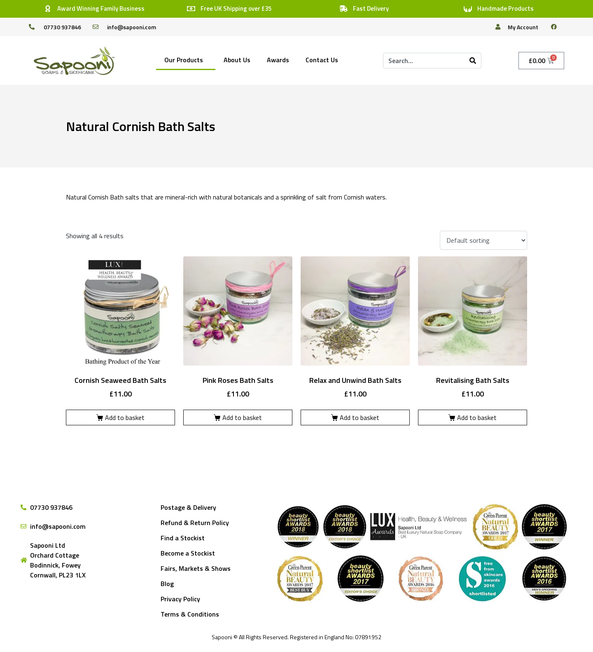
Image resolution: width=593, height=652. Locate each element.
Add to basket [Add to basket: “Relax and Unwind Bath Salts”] (359, 417)
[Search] (473, 60)
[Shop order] (483, 240)
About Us (237, 60)
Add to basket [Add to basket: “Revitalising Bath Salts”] (477, 417)
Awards (278, 60)
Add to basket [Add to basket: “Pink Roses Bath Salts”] (242, 417)
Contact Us (322, 60)
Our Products (183, 60)
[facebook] (557, 27)
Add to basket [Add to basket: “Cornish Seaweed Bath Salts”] (125, 417)
